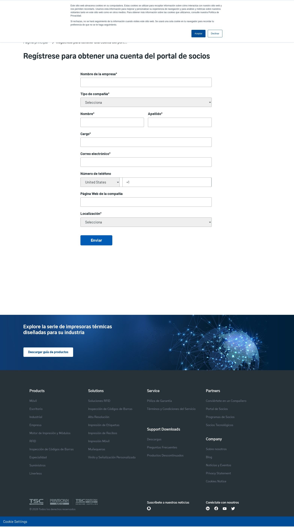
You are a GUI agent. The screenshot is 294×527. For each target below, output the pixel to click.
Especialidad (38, 457)
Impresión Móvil (99, 441)
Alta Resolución (98, 417)
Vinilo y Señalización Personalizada (112, 457)
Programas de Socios (220, 417)
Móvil (33, 401)
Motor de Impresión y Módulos (49, 433)
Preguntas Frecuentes (162, 447)
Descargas (154, 439)
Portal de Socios (217, 409)
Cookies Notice (216, 481)
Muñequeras (96, 449)
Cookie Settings (15, 522)
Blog (209, 457)
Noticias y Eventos (218, 465)
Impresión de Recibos (102, 433)
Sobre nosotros (216, 449)
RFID (32, 441)
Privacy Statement (218, 473)
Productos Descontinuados (165, 455)
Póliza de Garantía (159, 401)
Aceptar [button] (198, 33)
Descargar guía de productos (49, 352)
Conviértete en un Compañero (226, 401)
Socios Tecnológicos (219, 425)
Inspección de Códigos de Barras (51, 449)
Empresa (35, 425)
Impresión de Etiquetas (103, 425)
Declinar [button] (215, 33)
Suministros (37, 465)
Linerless (35, 473)
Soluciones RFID (99, 401)
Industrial (35, 417)
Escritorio (36, 409)
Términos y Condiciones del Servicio (171, 409)
